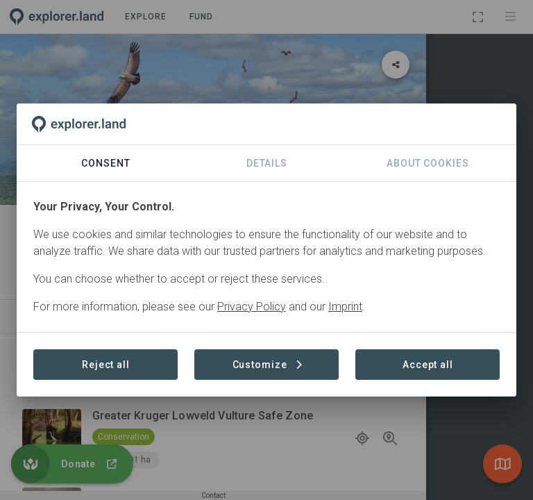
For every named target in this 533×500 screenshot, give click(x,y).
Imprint (345, 306)
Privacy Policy (251, 306)
